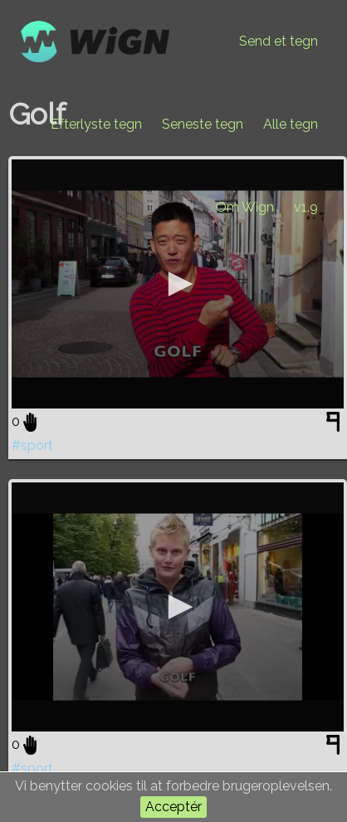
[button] (177, 284)
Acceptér (173, 807)
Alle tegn (290, 124)
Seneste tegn (202, 124)
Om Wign (245, 207)
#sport (32, 445)
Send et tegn (278, 41)
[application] (178, 284)
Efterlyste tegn (96, 124)
